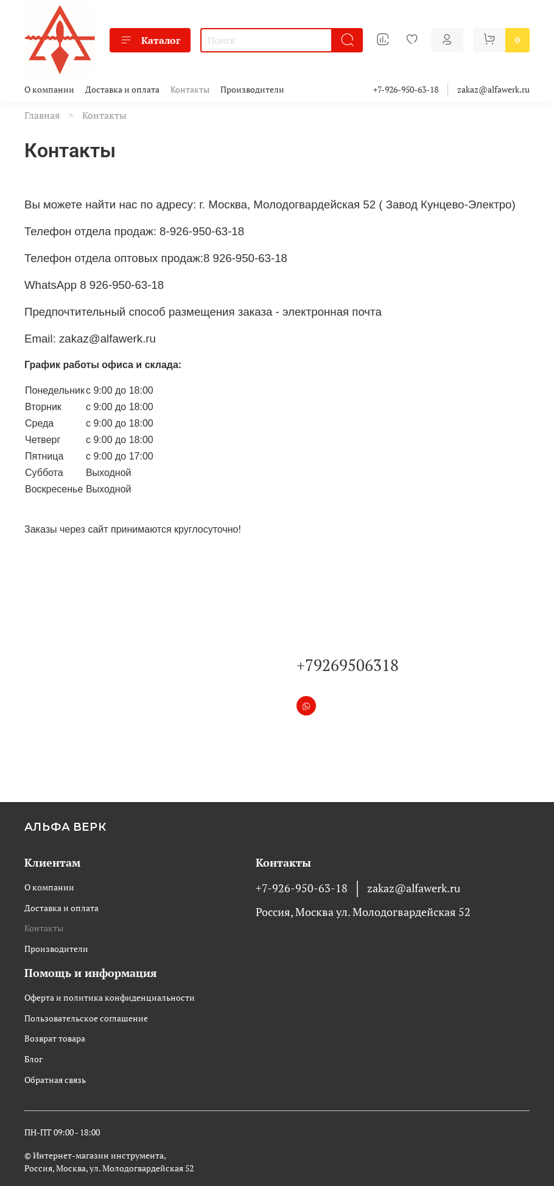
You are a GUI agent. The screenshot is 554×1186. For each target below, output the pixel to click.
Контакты (189, 89)
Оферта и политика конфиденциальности (109, 997)
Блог (33, 1059)
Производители (252, 89)
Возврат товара (54, 1038)
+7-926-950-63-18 (405, 89)
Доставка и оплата (122, 89)
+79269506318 (347, 665)
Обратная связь (55, 1079)
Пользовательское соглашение (86, 1018)
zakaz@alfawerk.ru (493, 89)
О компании (49, 89)
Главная (42, 115)
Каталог (150, 40)
